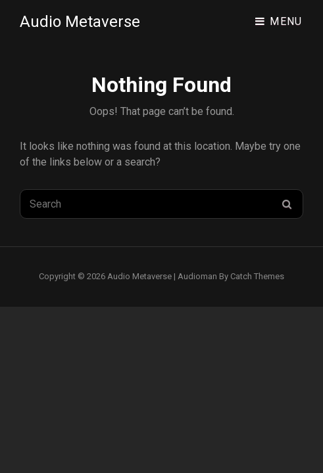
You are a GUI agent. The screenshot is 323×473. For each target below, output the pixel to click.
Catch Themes (257, 276)
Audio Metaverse (80, 21)
